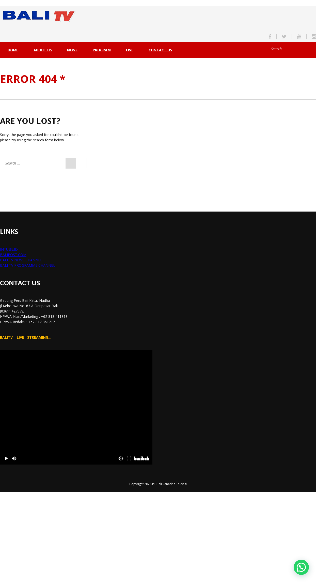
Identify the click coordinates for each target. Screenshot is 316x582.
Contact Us (160, 50)
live (129, 50)
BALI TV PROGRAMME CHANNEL (27, 265)
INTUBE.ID (9, 249)
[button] (301, 567)
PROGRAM (102, 50)
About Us (43, 50)
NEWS (72, 50)
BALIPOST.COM (13, 254)
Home (13, 50)
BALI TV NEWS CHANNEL (21, 260)
